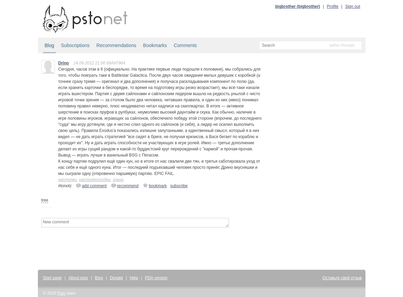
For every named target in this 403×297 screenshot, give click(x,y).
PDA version (156, 278)
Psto (61, 293)
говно (118, 179)
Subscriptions (75, 45)
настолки (67, 179)
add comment (91, 185)
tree (44, 200)
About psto (78, 278)
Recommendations (116, 45)
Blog (49, 45)
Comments (185, 45)
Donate (116, 278)
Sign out (352, 6)
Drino (63, 63)
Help (134, 278)
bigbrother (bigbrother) (297, 6)
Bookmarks (155, 45)
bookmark (155, 185)
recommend (125, 185)
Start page (52, 278)
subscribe (179, 185)
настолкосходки (95, 179)
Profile (333, 6)
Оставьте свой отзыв (342, 278)
